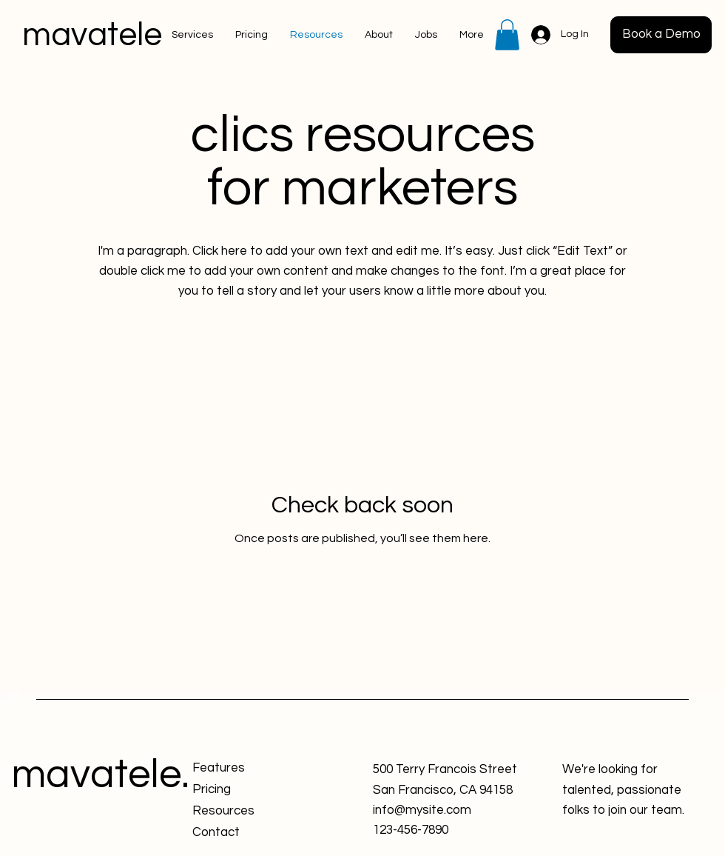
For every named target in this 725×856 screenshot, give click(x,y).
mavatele (92, 35)
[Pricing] (245, 789)
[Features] (245, 768)
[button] (507, 34)
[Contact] (245, 832)
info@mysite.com (422, 810)
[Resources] (245, 811)
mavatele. (100, 775)
